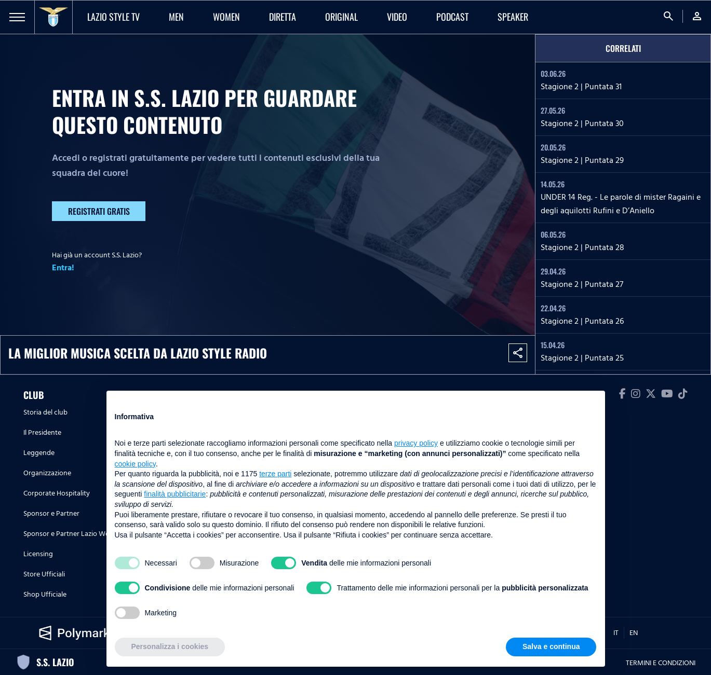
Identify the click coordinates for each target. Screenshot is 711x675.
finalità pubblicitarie (175, 494)
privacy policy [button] (416, 443)
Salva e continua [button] (551, 646)
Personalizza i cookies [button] (170, 646)
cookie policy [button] (135, 464)
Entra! (63, 267)
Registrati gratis (99, 211)
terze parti (275, 474)
